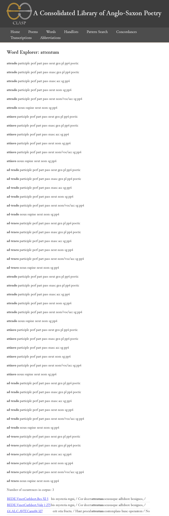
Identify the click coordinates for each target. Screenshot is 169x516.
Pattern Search (97, 31)
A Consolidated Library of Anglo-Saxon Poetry (84, 13)
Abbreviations (50, 37)
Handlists (71, 31)
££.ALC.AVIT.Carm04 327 (25, 511)
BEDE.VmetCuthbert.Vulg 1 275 (29, 505)
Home (15, 31)
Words (51, 31)
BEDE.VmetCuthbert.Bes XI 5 (27, 499)
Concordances (126, 31)
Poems (33, 31)
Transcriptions (21, 37)
